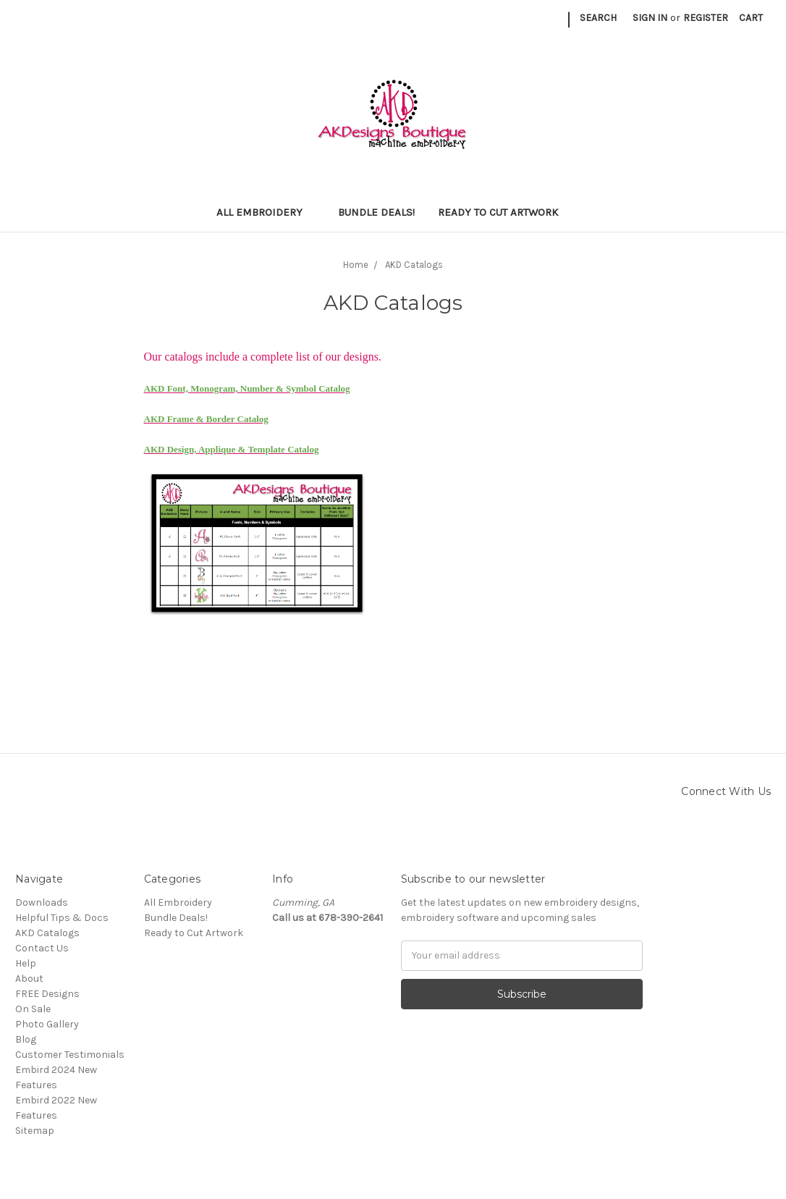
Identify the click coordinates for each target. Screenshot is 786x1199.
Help (25, 963)
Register (705, 18)
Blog (25, 1039)
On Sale (33, 1009)
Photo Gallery (47, 1024)
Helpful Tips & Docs (62, 918)
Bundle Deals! (376, 212)
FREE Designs (47, 994)
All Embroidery (265, 212)
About (29, 978)
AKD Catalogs (47, 933)
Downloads (41, 902)
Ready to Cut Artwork (504, 212)
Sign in (650, 18)
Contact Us (42, 948)
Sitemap (34, 1130)
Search (598, 18)
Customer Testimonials (69, 1054)
